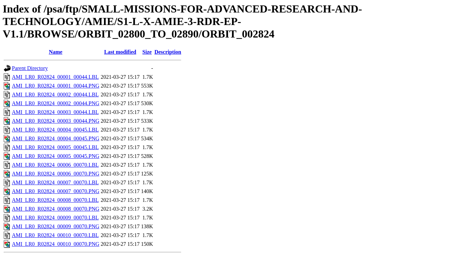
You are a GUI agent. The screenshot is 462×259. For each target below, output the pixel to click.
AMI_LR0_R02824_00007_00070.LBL (55, 182)
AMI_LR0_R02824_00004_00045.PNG (55, 138)
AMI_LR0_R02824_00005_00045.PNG (55, 156)
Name (55, 52)
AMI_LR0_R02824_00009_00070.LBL (55, 217)
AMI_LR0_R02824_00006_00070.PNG (55, 173)
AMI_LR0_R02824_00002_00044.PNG (55, 103)
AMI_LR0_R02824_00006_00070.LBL (55, 165)
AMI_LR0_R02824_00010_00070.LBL (55, 235)
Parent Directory (30, 68)
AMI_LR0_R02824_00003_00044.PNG (55, 121)
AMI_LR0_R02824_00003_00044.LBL (55, 112)
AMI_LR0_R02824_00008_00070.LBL (55, 200)
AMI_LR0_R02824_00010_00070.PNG (55, 244)
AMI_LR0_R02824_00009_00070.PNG (55, 226)
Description (167, 52)
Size (147, 52)
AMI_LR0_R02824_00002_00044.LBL (55, 94)
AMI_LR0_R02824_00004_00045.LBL (55, 130)
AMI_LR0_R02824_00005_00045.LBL (55, 147)
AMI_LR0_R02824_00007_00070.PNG (55, 191)
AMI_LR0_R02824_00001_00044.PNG (55, 86)
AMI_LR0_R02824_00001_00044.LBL (55, 77)
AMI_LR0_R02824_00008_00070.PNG (55, 209)
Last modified (120, 52)
